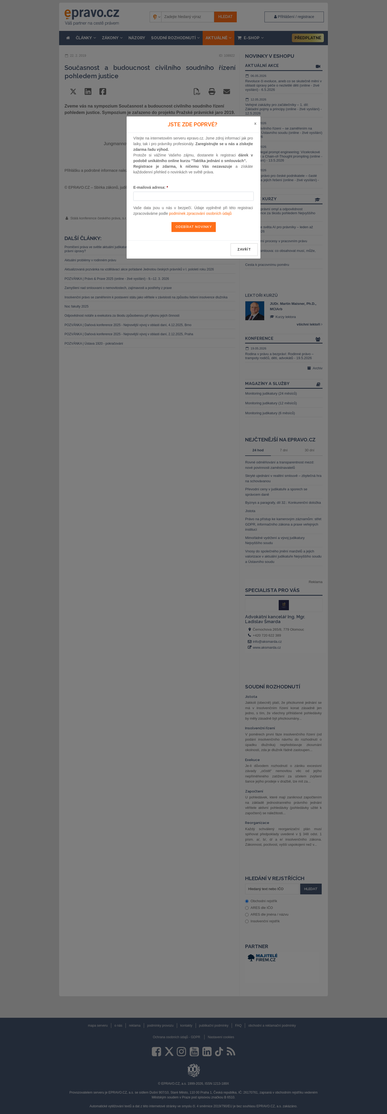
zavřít (244, 249)
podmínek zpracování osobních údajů (200, 213)
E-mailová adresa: (150, 187)
